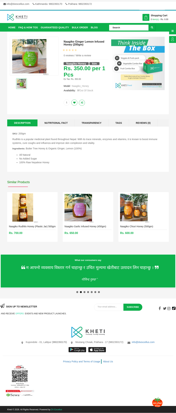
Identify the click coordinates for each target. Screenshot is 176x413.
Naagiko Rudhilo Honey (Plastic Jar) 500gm (32, 226)
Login (172, 39)
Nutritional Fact (56, 123)
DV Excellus (56, 409)
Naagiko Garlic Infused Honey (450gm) (85, 226)
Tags (118, 123)
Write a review (83, 55)
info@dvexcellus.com (16, 4)
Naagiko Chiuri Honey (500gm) (136, 226)
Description (22, 123)
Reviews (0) (143, 123)
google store (78, 349)
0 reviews (69, 55)
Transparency (92, 123)
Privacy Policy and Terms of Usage (81, 361)
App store (97, 349)
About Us (108, 361)
